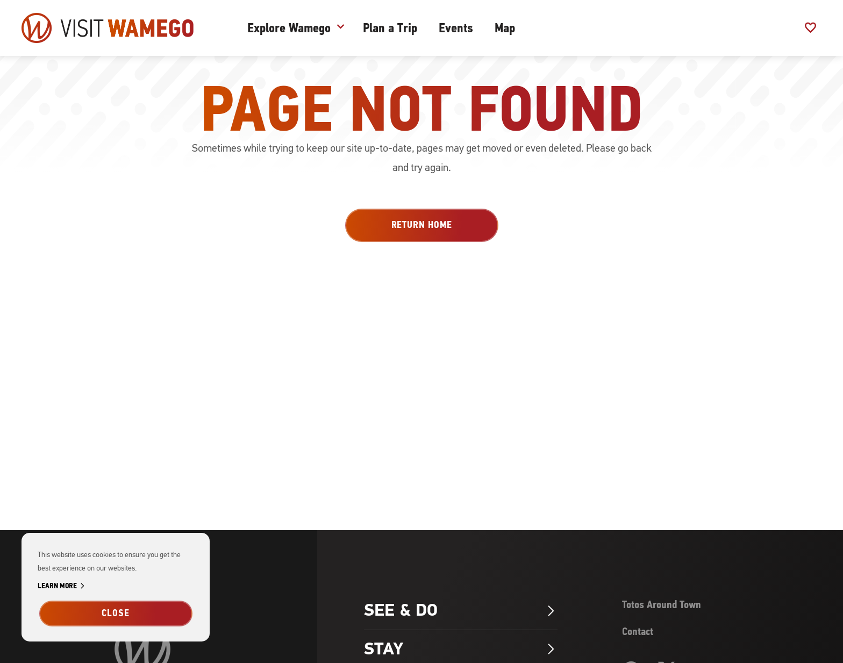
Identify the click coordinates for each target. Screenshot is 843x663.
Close (116, 613)
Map (505, 28)
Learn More (63, 586)
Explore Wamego (289, 28)
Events (456, 28)
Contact (637, 631)
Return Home (421, 224)
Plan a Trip (390, 28)
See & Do (461, 610)
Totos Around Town (661, 604)
